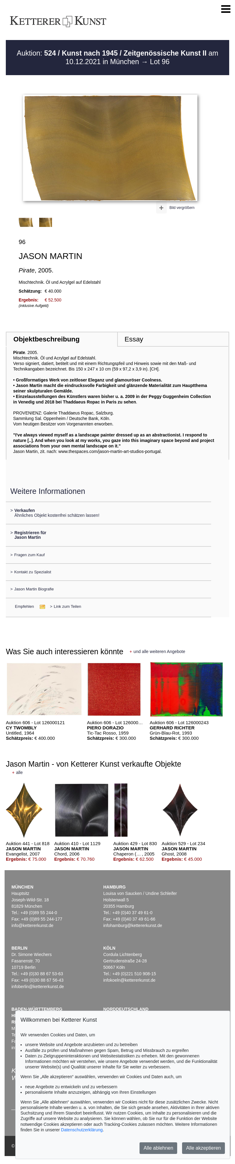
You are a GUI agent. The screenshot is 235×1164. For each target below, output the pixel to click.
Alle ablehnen (158, 1148)
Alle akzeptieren (203, 1148)
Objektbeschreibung (46, 339)
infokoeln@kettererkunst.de (129, 980)
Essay (134, 339)
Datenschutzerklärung (82, 1129)
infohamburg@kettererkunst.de (132, 925)
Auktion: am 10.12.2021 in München (117, 57)
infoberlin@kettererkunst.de (37, 986)
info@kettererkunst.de (32, 925)
